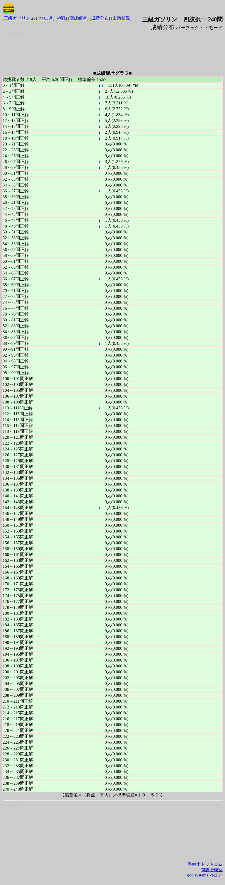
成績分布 (100, 18)
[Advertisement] (114, 50)
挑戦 (61, 18)
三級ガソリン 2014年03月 (28, 18)
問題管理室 (212, 869)
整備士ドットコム (205, 864)
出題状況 (121, 18)
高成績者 (78, 18)
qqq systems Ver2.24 (205, 875)
